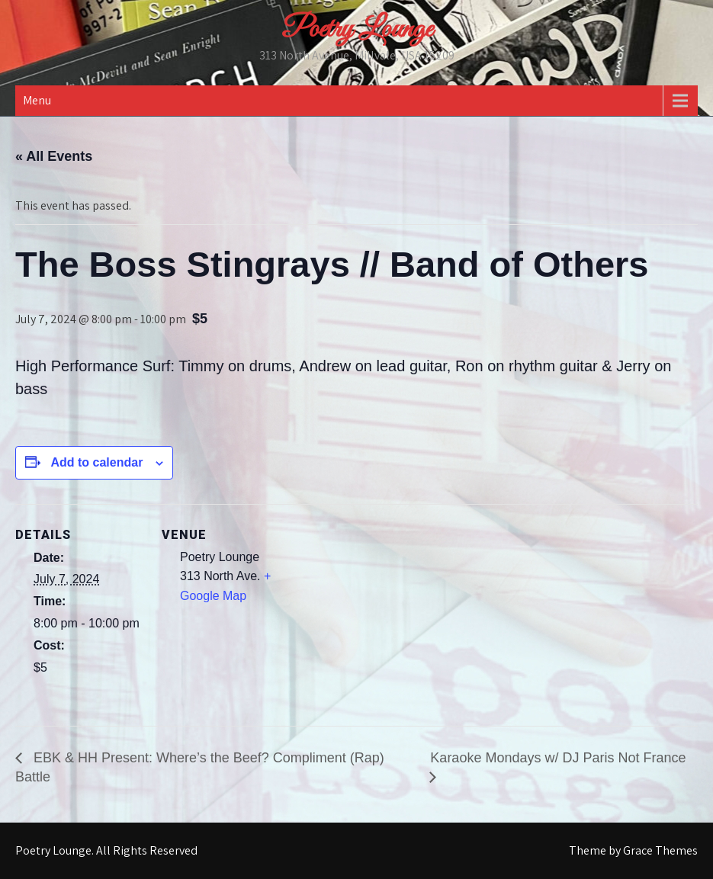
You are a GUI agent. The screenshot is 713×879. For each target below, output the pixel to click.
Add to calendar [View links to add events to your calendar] (96, 462)
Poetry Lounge (356, 30)
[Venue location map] (388, 609)
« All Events (53, 156)
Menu (37, 100)
